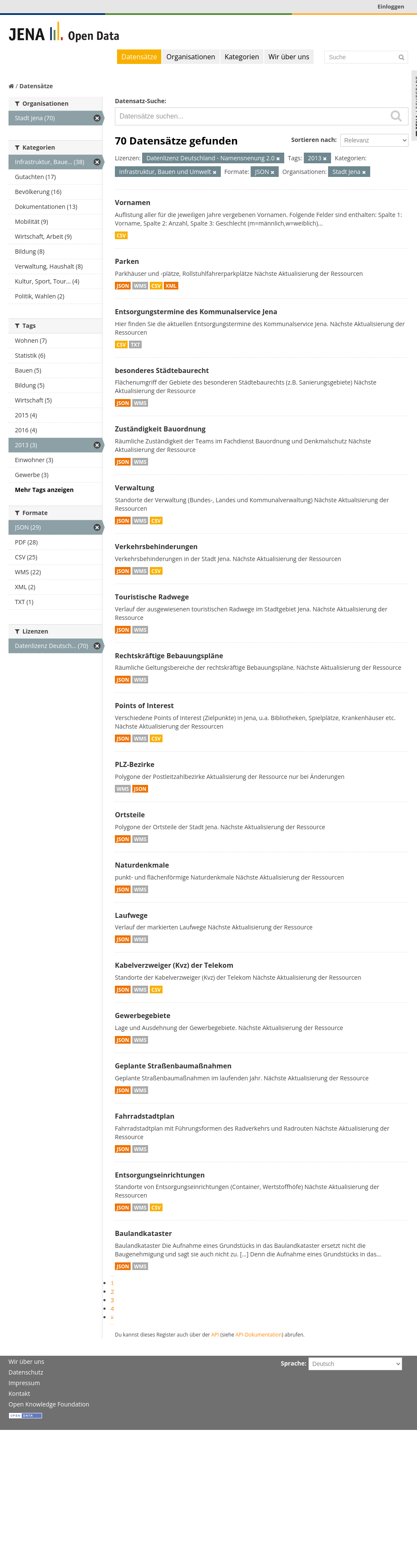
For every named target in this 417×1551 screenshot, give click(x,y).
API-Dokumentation (259, 1334)
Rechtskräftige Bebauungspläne (169, 655)
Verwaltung (134, 487)
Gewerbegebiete (142, 1015)
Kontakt (19, 1393)
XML (171, 285)
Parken (127, 261)
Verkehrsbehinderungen (156, 546)
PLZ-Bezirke (134, 764)
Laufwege (131, 915)
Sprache (293, 1363)
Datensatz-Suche (140, 101)
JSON (123, 285)
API (215, 1334)
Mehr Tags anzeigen (44, 490)
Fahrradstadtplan (144, 1116)
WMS (140, 285)
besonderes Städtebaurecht (162, 370)
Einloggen (390, 6)
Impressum (24, 1383)
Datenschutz (26, 1372)
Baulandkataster (143, 1233)
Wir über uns (288, 56)
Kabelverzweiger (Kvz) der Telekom (174, 965)
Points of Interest (144, 705)
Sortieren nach (313, 140)
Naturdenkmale (142, 865)
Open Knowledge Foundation (49, 1404)
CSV (121, 235)
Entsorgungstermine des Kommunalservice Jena (196, 311)
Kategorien (242, 56)
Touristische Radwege (152, 597)
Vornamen (132, 202)
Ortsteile (130, 814)
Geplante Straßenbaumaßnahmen (173, 1066)
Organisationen (190, 56)
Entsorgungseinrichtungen (160, 1175)
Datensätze (139, 56)
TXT (135, 344)
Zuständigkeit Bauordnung (160, 429)
